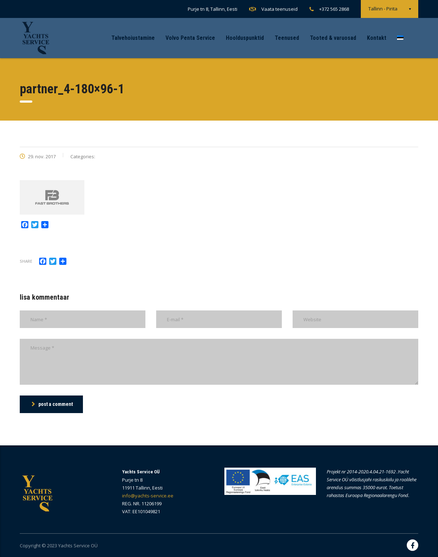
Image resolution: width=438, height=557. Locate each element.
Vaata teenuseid (279, 9)
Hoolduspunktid (245, 37)
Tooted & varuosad (333, 37)
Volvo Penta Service (190, 37)
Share (26, 261)
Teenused (287, 37)
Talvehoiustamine (133, 37)
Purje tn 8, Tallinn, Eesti (212, 9)
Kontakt (376, 37)
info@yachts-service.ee (147, 495)
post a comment (52, 404)
